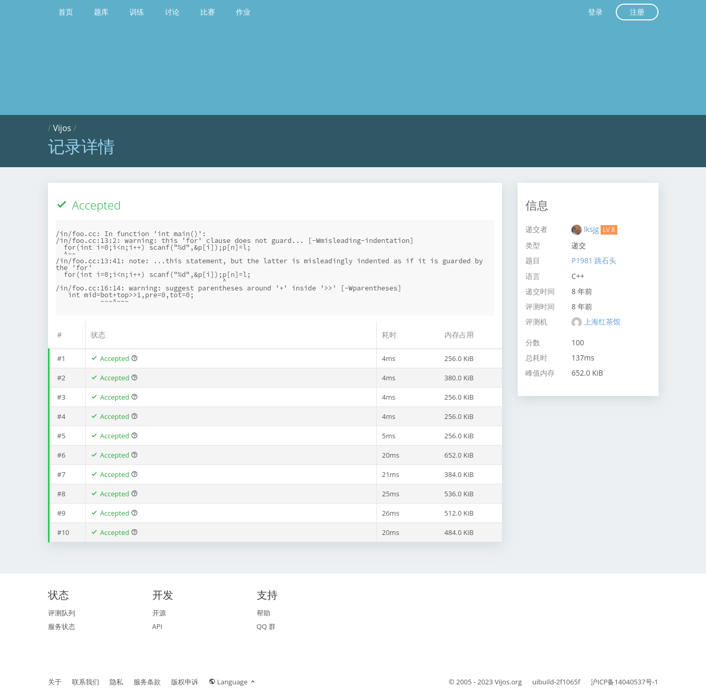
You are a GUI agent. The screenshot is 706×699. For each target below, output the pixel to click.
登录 (595, 12)
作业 (243, 12)
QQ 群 (266, 626)
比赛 (207, 12)
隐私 (116, 681)
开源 (159, 613)
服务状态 (61, 626)
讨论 (172, 12)
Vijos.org (508, 681)
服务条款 (147, 681)
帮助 (263, 613)
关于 (55, 681)
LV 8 (609, 229)
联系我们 (85, 681)
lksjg (592, 229)
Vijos (62, 128)
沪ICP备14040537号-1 (625, 681)
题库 (101, 12)
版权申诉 (184, 681)
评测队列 (61, 613)
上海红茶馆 (602, 322)
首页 (65, 12)
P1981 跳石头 (593, 260)
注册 (637, 12)
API (157, 626)
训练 (136, 12)
